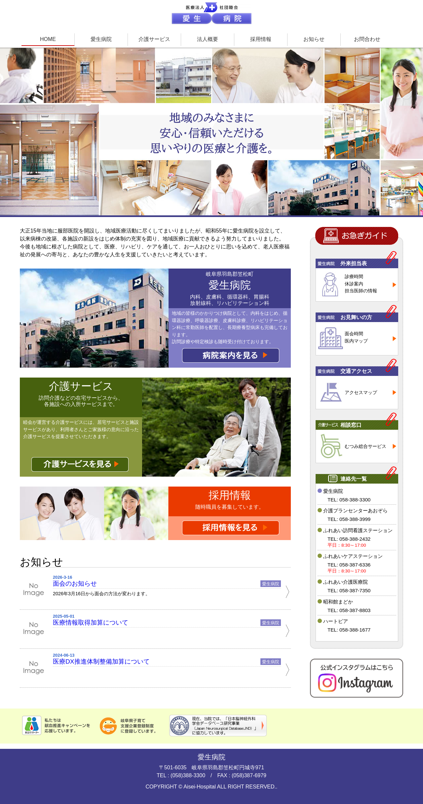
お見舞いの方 (356, 317)
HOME (48, 39)
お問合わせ (367, 39)
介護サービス (154, 39)
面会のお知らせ (75, 583)
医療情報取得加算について (90, 622)
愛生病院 (101, 39)
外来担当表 (353, 263)
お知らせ (314, 39)
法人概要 (207, 39)
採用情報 (260, 39)
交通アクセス (356, 371)
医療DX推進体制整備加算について (101, 661)
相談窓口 (351, 425)
